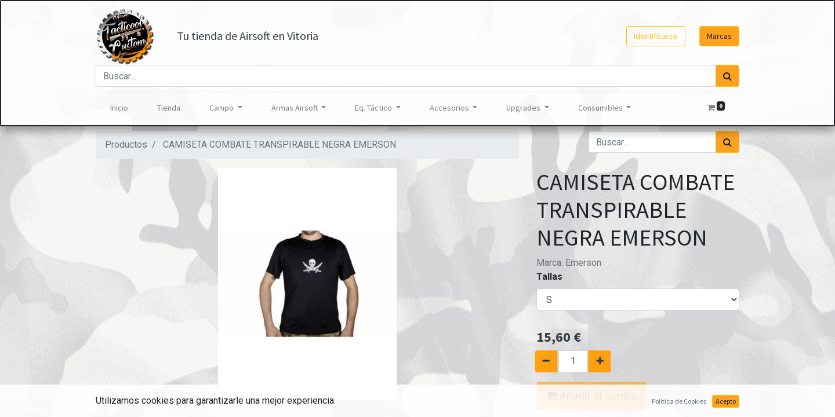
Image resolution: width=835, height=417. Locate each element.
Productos (126, 144)
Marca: (568, 262)
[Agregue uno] (605, 361)
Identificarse (656, 36)
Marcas (719, 36)
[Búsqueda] (727, 76)
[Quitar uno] (540, 361)
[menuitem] (119, 108)
